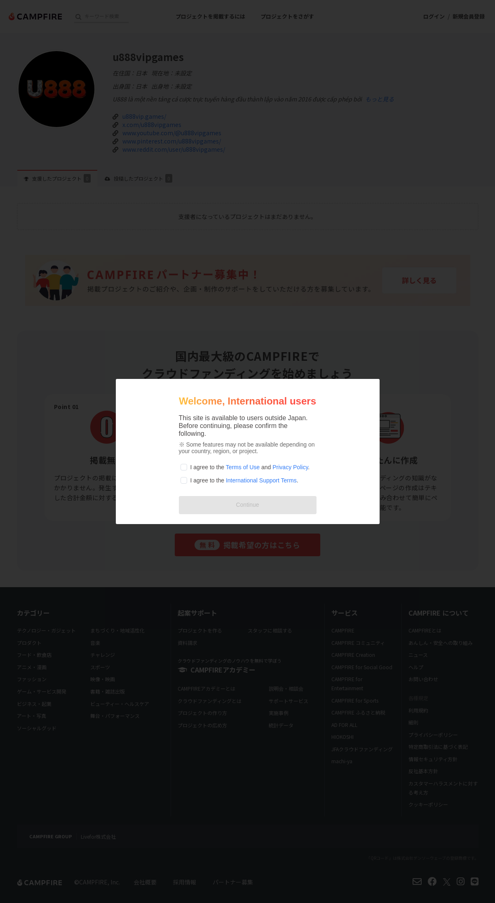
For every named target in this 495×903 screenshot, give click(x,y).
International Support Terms (261, 480)
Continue (247, 504)
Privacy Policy (290, 467)
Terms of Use (243, 467)
